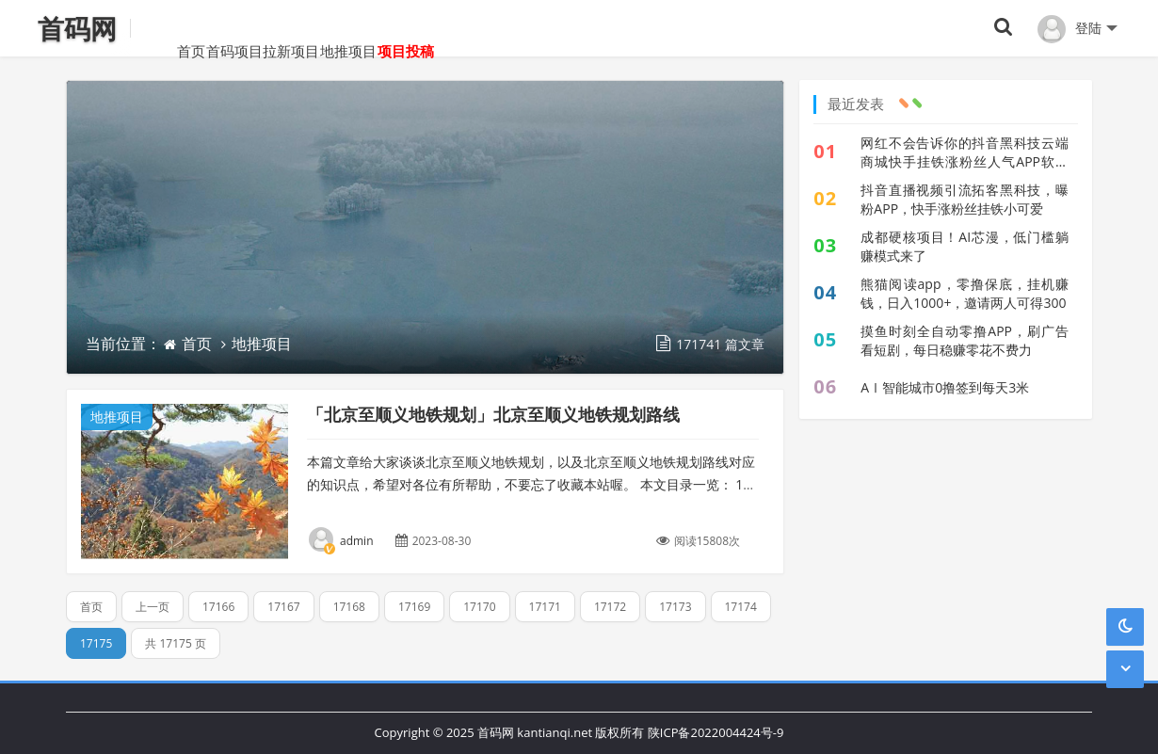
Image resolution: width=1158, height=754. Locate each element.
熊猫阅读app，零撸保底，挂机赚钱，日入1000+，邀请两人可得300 (964, 293)
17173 (675, 607)
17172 (610, 607)
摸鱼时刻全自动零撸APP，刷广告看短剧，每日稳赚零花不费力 (964, 340)
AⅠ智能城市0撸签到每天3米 (944, 387)
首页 (164, 28)
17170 (479, 607)
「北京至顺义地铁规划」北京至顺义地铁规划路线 (493, 414)
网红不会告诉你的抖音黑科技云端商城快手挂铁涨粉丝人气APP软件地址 (964, 152)
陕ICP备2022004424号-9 (716, 732)
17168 (349, 607)
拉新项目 (319, 28)
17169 (414, 607)
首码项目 (234, 28)
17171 (545, 607)
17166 (218, 607)
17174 (741, 607)
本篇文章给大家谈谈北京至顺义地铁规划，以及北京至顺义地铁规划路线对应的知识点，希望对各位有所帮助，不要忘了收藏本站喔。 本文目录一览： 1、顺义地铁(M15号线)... (531, 484)
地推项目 (404, 28)
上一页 (152, 607)
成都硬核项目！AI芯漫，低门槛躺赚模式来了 (964, 246)
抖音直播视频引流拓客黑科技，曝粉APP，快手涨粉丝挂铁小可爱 (964, 199)
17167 (283, 607)
